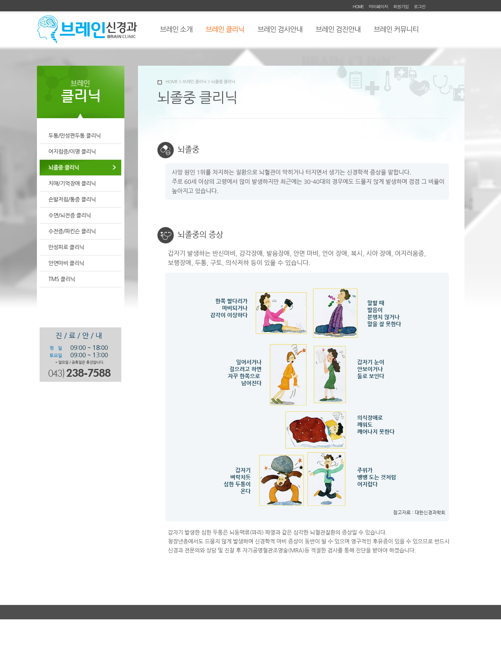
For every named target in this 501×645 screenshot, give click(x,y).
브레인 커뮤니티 (396, 29)
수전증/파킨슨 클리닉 (72, 231)
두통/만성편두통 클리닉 (75, 135)
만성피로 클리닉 (66, 247)
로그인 (420, 6)
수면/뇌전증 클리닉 (70, 215)
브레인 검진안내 (338, 29)
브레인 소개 (176, 29)
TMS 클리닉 (62, 279)
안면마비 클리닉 (66, 263)
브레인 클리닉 (225, 29)
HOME (358, 6)
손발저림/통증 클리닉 (72, 199)
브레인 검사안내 (280, 29)
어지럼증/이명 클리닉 (72, 151)
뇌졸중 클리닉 (64, 167)
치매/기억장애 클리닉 (72, 183)
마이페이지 (378, 6)
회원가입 (400, 6)
